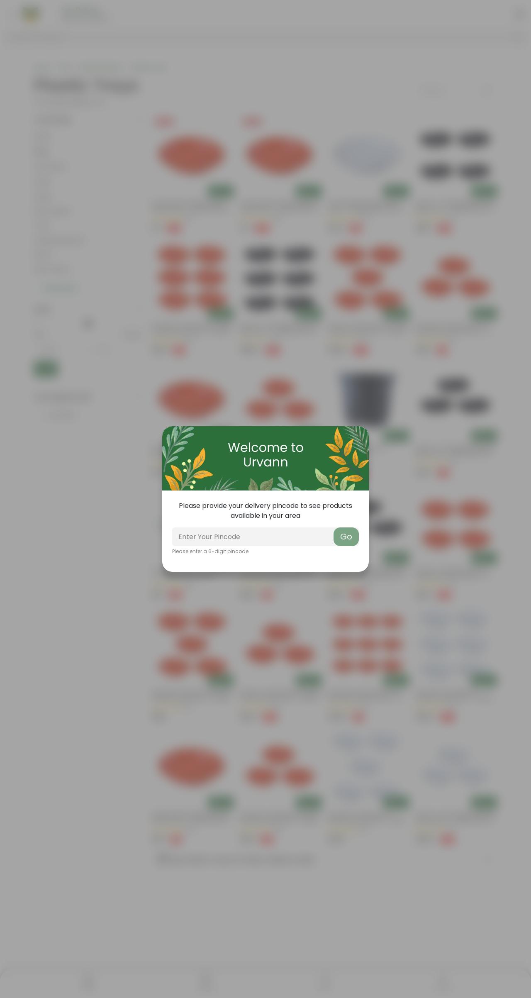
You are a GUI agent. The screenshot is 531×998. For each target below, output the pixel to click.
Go (346, 536)
